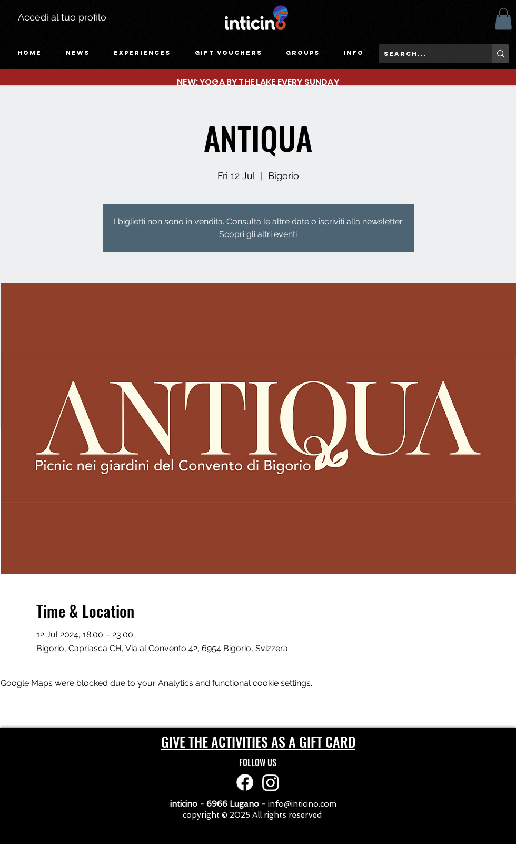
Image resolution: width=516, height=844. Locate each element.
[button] (142, 53)
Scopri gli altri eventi (258, 234)
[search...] (427, 53)
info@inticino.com (302, 804)
